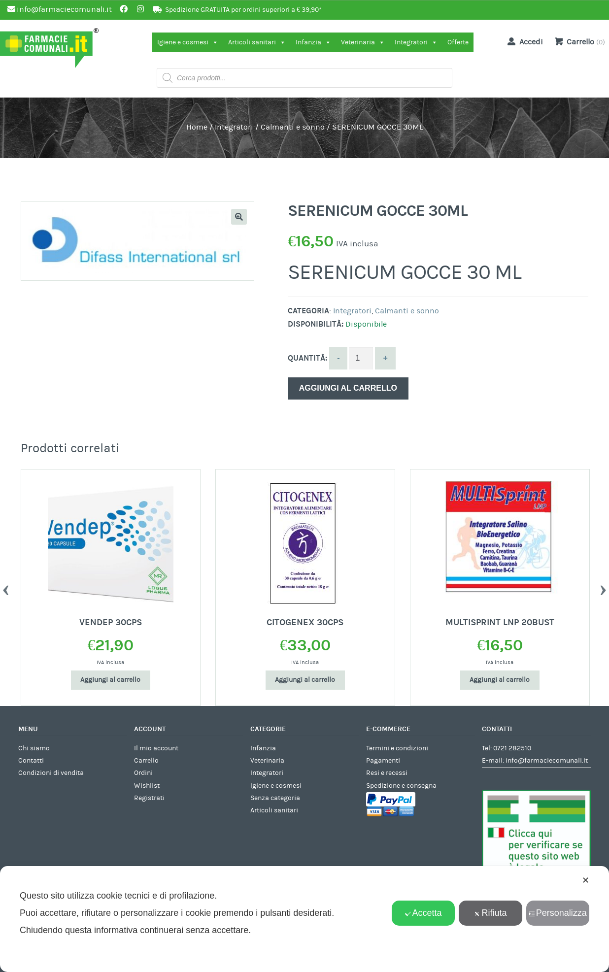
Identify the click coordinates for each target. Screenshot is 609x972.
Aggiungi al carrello (348, 388)
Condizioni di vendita (51, 773)
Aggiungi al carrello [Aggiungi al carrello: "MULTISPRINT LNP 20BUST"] (500, 680)
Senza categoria (275, 798)
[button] (239, 217)
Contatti (31, 761)
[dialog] (304, 919)
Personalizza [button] (558, 913)
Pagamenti (383, 761)
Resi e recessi (386, 773)
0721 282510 (512, 748)
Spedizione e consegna (401, 786)
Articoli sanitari (257, 42)
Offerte (458, 42)
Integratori (416, 42)
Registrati (149, 798)
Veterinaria (363, 42)
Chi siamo (34, 748)
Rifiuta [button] (490, 913)
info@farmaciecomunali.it (547, 761)
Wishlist (147, 786)
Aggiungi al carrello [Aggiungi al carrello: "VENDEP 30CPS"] (110, 680)
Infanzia (313, 42)
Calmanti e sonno (293, 127)
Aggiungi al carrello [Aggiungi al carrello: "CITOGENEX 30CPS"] (305, 680)
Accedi (523, 41)
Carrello (146, 761)
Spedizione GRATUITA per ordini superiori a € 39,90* (243, 10)
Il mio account (156, 748)
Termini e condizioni (397, 748)
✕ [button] (585, 880)
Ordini (143, 773)
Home (196, 127)
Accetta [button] (423, 913)
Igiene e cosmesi (187, 42)
